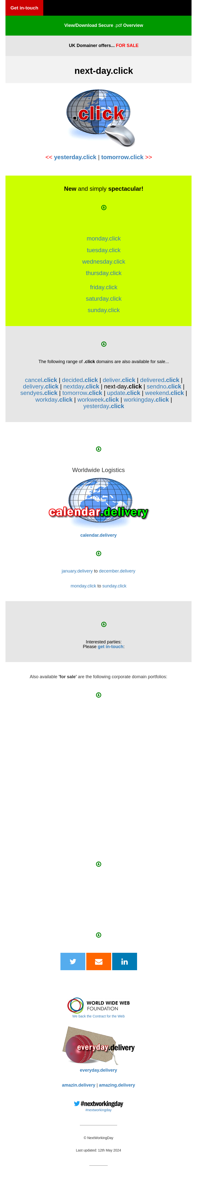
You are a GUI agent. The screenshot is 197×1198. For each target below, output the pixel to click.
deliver (119, 380)
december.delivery (117, 571)
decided (80, 380)
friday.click (103, 287)
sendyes (38, 392)
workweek (98, 399)
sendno (164, 386)
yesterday (103, 406)
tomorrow (82, 392)
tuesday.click (104, 250)
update (123, 392)
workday (53, 399)
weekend (164, 392)
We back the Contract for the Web (98, 1016)
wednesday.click (103, 261)
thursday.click (104, 273)
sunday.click (104, 310)
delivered (159, 380)
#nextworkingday (98, 1110)
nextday (81, 386)
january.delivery (77, 571)
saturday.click (104, 298)
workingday (146, 399)
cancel (41, 380)
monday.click (104, 238)
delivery (40, 386)
